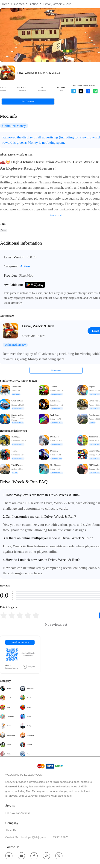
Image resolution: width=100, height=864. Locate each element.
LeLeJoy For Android (17, 813)
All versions (56, 370)
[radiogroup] (19, 615)
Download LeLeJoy (20, 642)
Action (33, 4)
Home (5, 4)
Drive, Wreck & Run (57, 4)
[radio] (4, 615)
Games (19, 4)
